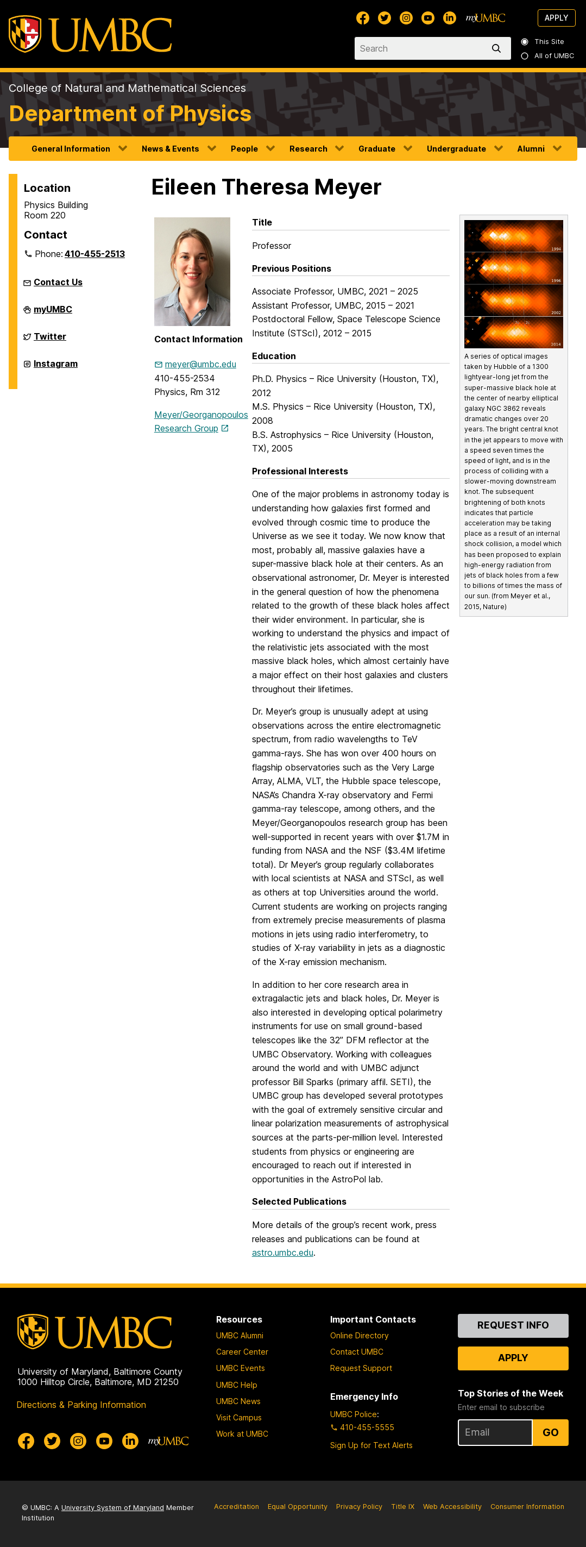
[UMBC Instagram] (406, 18)
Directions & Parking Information (81, 1404)
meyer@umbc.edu (200, 364)
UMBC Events (240, 1368)
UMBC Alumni (239, 1335)
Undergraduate (456, 148)
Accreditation (236, 1506)
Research (308, 148)
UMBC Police (353, 1414)
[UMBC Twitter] (384, 18)
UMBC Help (236, 1384)
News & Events (170, 148)
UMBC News (238, 1401)
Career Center (242, 1351)
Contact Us (58, 282)
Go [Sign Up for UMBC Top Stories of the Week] (551, 1432)
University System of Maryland (112, 1508)
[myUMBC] (485, 18)
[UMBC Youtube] (428, 18)
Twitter (50, 341)
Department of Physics (130, 113)
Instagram (56, 368)
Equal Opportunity (297, 1506)
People (244, 148)
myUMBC (53, 313)
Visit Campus (239, 1417)
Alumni (531, 148)
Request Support (361, 1368)
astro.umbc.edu (282, 1252)
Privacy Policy (359, 1506)
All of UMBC (548, 56)
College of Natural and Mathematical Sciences (127, 88)
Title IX (402, 1506)
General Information (70, 148)
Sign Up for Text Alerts (371, 1445)
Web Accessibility (452, 1506)
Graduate (376, 148)
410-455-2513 (95, 253)
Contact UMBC (356, 1351)
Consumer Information (527, 1506)
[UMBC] (90, 34)
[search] (499, 48)
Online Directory (359, 1335)
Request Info (513, 1325)
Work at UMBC (242, 1433)
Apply (557, 17)
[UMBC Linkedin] (450, 18)
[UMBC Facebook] (363, 18)
